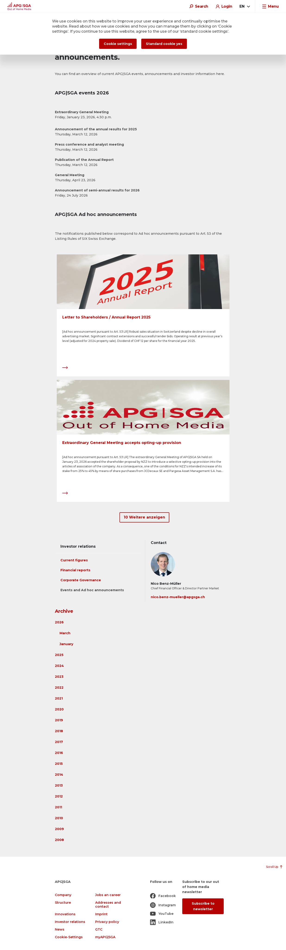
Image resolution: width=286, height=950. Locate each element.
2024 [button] (59, 666)
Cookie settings (118, 44)
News (59, 929)
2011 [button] (58, 807)
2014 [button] (59, 774)
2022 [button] (59, 687)
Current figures (74, 560)
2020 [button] (59, 709)
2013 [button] (59, 785)
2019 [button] (59, 720)
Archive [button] (64, 611)
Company (63, 895)
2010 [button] (59, 818)
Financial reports (75, 570)
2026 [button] (59, 622)
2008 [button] (59, 840)
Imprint (101, 914)
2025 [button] (59, 655)
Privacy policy (107, 922)
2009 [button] (59, 829)
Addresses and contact (108, 905)
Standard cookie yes (164, 44)
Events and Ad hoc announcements (92, 590)
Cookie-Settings (69, 937)
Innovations (65, 914)
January (66, 644)
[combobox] (244, 6)
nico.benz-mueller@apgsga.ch (178, 597)
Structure (63, 903)
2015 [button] (59, 764)
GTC (98, 929)
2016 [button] (59, 753)
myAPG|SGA (105, 937)
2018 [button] (59, 731)
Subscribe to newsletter (203, 906)
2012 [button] (59, 796)
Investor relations (70, 922)
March (65, 633)
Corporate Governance (80, 580)
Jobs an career (108, 895)
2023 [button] (59, 677)
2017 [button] (59, 742)
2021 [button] (59, 698)
